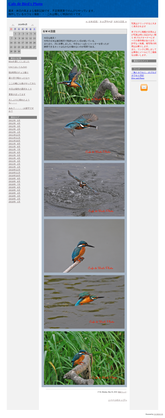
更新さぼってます (17, 94)
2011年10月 (14, 142)
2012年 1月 (14, 132)
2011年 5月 (14, 157)
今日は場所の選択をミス (20, 89)
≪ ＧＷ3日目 (92, 21)
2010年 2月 (14, 203)
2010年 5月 (14, 194)
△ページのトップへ (117, 400)
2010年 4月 (14, 197)
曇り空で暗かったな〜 (19, 78)
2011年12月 (14, 135)
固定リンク (122, 392)
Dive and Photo (137, 78)
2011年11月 (14, 139)
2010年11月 (14, 175)
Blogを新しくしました (19, 61)
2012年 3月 (14, 126)
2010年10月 (14, 178)
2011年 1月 (14, 169)
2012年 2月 (14, 129)
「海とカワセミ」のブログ (143, 72)
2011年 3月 (14, 163)
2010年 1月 (14, 206)
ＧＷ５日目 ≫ (120, 21)
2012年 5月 (14, 120)
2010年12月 (14, 172)
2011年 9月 (14, 145)
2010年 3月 (14, 200)
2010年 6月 (14, 191)
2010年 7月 (14, 188)
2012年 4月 (14, 123)
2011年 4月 (14, 160)
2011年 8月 (14, 148)
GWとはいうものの (18, 67)
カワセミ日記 (137, 75)
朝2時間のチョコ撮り (19, 72)
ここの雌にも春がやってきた (22, 83)
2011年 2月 (14, 166)
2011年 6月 (14, 154)
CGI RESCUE (158, 414)
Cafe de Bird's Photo (25, 4)
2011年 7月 (14, 151)
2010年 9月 (14, 181)
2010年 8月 (14, 184)
